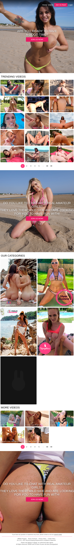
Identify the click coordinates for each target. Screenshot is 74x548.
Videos (50, 5)
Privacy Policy (42, 538)
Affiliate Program (22, 538)
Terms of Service (32, 538)
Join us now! (61, 5)
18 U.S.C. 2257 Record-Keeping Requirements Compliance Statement (36, 540)
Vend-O (30, 542)
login (70, 5)
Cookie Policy (51, 538)
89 (51, 166)
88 (47, 166)
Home (44, 5)
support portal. (58, 534)
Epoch (35, 542)
